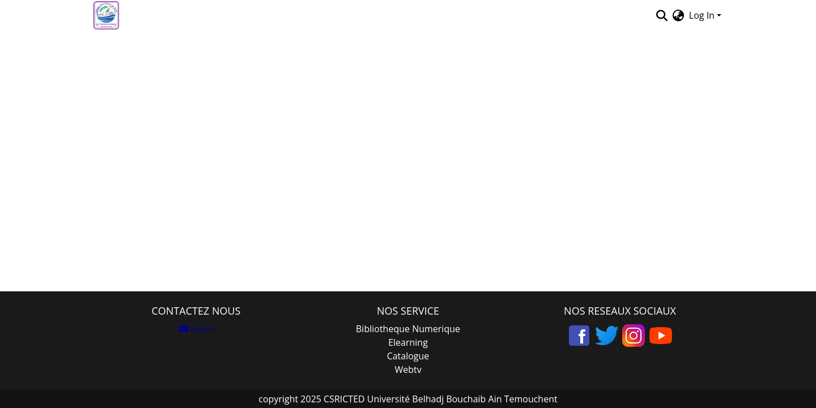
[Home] (106, 15)
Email (196, 329)
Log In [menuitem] (702, 15)
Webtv (407, 369)
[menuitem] (679, 15)
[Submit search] (662, 15)
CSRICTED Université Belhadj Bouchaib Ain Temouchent (439, 399)
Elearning (408, 342)
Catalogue (408, 356)
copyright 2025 (289, 399)
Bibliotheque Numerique (408, 329)
